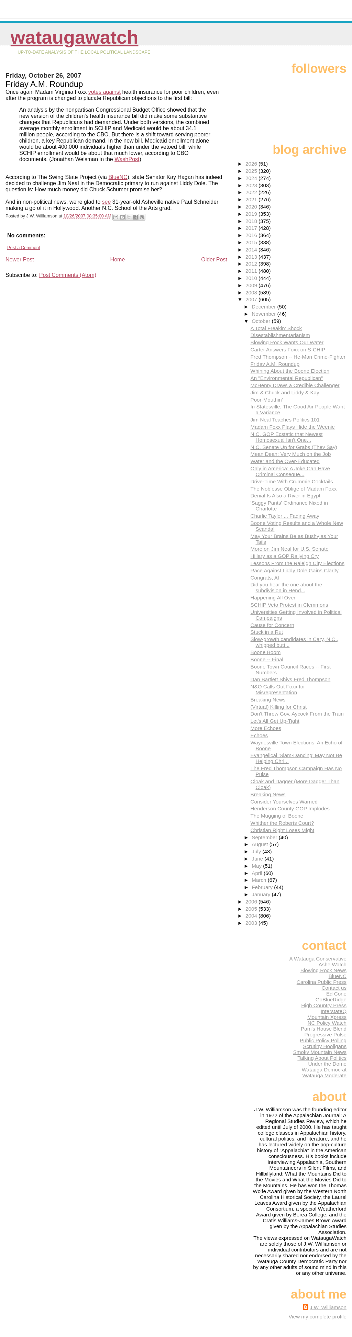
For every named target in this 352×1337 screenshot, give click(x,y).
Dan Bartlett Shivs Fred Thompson (291, 679)
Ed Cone (336, 994)
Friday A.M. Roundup (275, 364)
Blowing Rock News (323, 970)
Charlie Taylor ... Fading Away (285, 516)
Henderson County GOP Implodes (290, 808)
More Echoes (266, 728)
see (106, 202)
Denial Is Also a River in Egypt (285, 495)
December (264, 307)
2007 (251, 299)
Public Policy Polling (323, 1040)
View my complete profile (317, 1316)
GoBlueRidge (331, 999)
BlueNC (117, 177)
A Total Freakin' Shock (276, 328)
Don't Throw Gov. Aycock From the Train (297, 714)
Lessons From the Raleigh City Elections (298, 563)
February (263, 887)
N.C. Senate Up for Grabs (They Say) (294, 447)
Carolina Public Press (321, 982)
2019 (251, 214)
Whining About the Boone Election (290, 371)
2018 (251, 221)
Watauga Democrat (324, 1069)
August (261, 844)
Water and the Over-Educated (285, 461)
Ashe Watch (332, 964)
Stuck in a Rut (267, 632)
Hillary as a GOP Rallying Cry (285, 556)
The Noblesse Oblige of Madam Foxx (294, 489)
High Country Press (323, 1005)
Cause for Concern (272, 625)
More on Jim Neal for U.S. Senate (290, 549)
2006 (251, 902)
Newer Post (20, 259)
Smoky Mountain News (319, 1052)
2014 (251, 249)
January (262, 894)
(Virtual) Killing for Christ (279, 707)
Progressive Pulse (325, 1034)
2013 (251, 257)
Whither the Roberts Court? (282, 823)
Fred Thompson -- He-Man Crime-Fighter (298, 357)
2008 (251, 292)
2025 (251, 171)
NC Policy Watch (327, 1023)
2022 (251, 192)
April (258, 873)
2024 (251, 178)
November (264, 314)
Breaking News (268, 700)
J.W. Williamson (328, 1307)
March (259, 880)
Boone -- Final (267, 659)
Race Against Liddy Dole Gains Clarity (295, 570)
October (262, 321)
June (258, 859)
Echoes (259, 735)
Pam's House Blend (323, 1029)
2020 (251, 207)
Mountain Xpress (326, 1017)
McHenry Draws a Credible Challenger (295, 385)
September (265, 837)
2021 (251, 199)
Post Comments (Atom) (67, 275)
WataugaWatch (75, 37)
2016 (251, 235)
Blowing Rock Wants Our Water (287, 342)
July (257, 851)
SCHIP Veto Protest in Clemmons (289, 605)
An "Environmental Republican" (287, 378)
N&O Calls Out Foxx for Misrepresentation (278, 689)
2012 (251, 264)
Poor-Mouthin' (267, 400)
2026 (251, 164)
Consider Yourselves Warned (284, 802)
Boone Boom (266, 652)
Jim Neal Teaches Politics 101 (285, 420)
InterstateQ (333, 1011)
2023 (251, 185)
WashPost (126, 159)
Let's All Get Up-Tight (275, 721)
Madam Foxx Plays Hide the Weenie (293, 427)
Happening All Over (273, 597)
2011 (251, 271)
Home (117, 259)
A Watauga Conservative (317, 959)
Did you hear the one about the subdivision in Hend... (286, 587)
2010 (251, 278)
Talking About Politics (321, 1058)
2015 (251, 242)
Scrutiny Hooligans (324, 1046)
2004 (251, 916)
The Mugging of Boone (277, 816)
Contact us (333, 988)
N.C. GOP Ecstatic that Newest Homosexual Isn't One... (287, 437)
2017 (251, 228)
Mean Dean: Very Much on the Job (291, 454)
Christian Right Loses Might (283, 830)
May (257, 866)
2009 (251, 285)
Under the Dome (327, 1064)
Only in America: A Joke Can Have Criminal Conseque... (290, 471)
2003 (251, 923)
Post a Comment (23, 247)
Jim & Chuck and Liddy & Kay (285, 392)
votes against (104, 92)
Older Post (214, 259)
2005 (251, 909)
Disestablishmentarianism (280, 335)
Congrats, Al (265, 578)
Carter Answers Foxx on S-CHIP (288, 349)
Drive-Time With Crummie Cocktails (292, 481)
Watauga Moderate (324, 1075)
